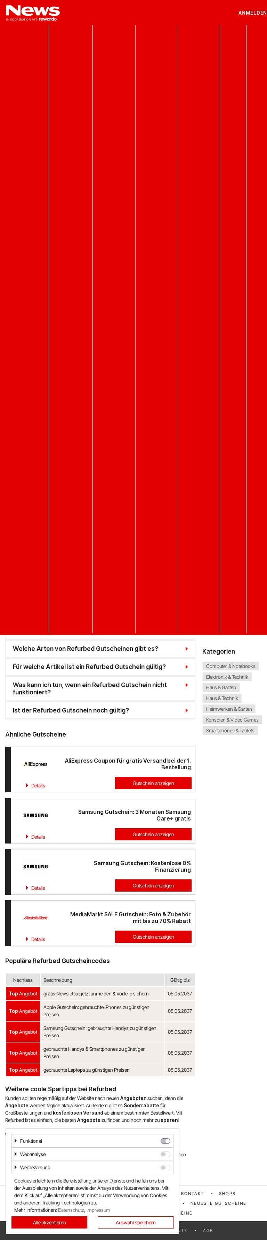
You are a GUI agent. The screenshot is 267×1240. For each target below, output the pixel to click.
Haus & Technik (222, 698)
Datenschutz (71, 1210)
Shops (227, 1193)
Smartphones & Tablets (230, 730)
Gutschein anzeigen (153, 783)
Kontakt (192, 1193)
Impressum (98, 1210)
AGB (208, 1230)
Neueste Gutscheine (218, 1203)
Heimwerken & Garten (229, 709)
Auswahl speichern (136, 1222)
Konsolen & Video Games (232, 720)
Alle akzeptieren (49, 1222)
